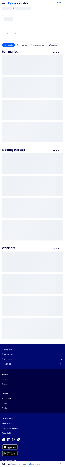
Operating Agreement (10, 428)
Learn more (35, 464)
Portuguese (6, 398)
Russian (5, 389)
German (5, 379)
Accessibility (7, 433)
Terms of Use (6, 423)
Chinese (5, 394)
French (4, 403)
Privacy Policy (7, 419)
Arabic (4, 408)
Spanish (5, 384)
